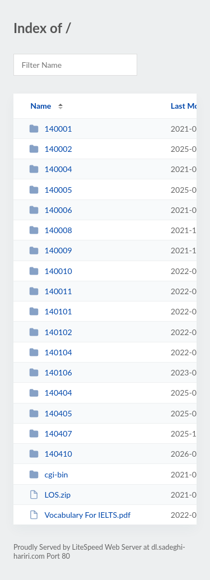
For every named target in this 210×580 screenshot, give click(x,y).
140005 (50, 189)
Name (40, 105)
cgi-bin (48, 474)
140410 (50, 453)
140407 (50, 433)
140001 (50, 128)
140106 (50, 372)
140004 (50, 169)
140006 (50, 210)
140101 (50, 311)
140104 (50, 352)
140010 (50, 271)
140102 (50, 332)
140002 (50, 149)
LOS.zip (50, 494)
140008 (50, 230)
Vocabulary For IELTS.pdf (79, 514)
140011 (50, 291)
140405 (50, 413)
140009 (50, 250)
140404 (50, 392)
